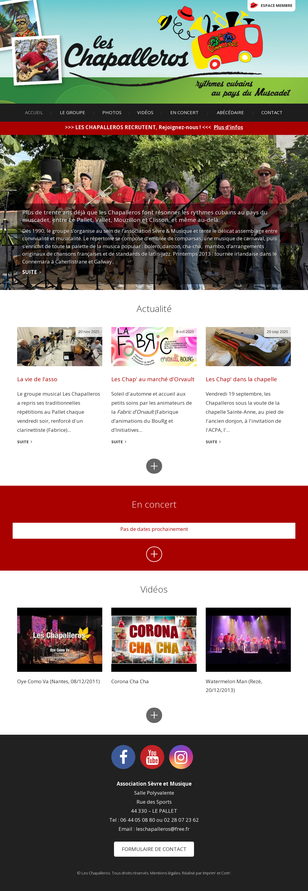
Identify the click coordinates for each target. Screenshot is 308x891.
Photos (112, 112)
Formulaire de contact (154, 849)
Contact (271, 112)
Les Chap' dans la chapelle (241, 379)
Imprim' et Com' (216, 873)
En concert (184, 112)
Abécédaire (230, 112)
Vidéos (145, 112)
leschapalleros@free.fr (162, 828)
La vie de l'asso (37, 379)
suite (23, 441)
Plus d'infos (228, 127)
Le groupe (72, 112)
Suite (29, 272)
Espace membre (276, 5)
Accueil (34, 112)
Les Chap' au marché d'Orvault (153, 379)
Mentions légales (165, 873)
